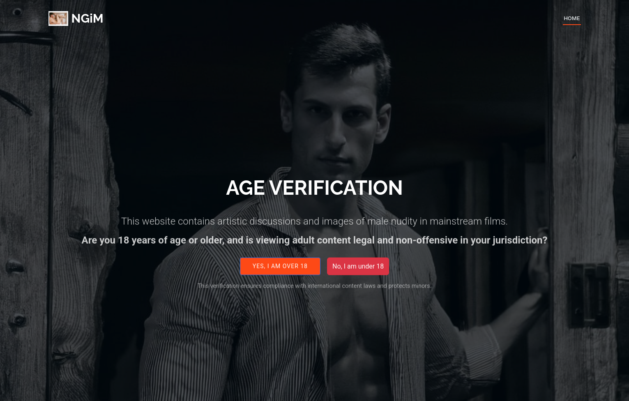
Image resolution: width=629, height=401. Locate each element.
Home (572, 18)
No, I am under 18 (358, 270)
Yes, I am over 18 (280, 270)
